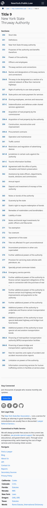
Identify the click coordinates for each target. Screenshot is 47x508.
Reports (4, 469)
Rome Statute (17, 504)
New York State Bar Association (17, 416)
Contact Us (5, 465)
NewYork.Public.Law (22, 3)
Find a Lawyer (6, 451)
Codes (14, 480)
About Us (5, 458)
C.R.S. (14, 484)
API (2, 462)
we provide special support (21, 435)
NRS (13, 491)
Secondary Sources (8, 472)
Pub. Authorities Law (19, 9)
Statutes (15, 487)
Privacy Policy (6, 476)
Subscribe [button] (6, 398)
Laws (8, 9)
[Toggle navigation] (43, 3)
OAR (13, 497)
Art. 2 (30, 9)
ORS (18, 497)
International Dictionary (33, 504)
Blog (3, 455)
